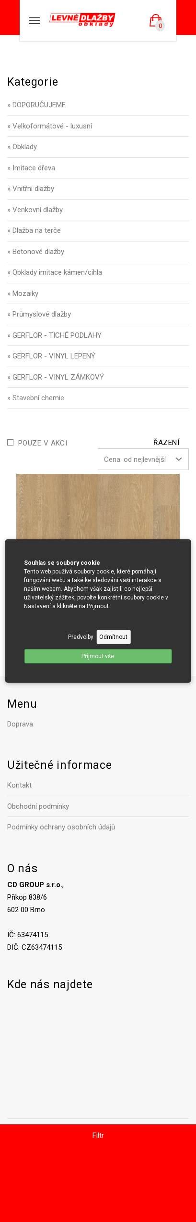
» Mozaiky (22, 293)
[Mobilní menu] (34, 20)
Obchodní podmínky (38, 806)
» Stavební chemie (35, 398)
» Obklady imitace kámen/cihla (54, 272)
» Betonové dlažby (35, 251)
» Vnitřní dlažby (30, 188)
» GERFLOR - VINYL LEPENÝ (51, 356)
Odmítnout (113, 637)
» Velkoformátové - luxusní (49, 126)
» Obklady (22, 146)
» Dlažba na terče (34, 230)
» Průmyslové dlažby (39, 314)
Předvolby (80, 637)
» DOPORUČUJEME (36, 105)
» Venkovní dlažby (35, 209)
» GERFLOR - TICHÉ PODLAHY (54, 335)
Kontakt (19, 785)
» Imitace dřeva (31, 168)
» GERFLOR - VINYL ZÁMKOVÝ (55, 377)
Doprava (20, 724)
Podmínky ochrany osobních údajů (61, 827)
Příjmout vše (97, 656)
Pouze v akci (42, 443)
